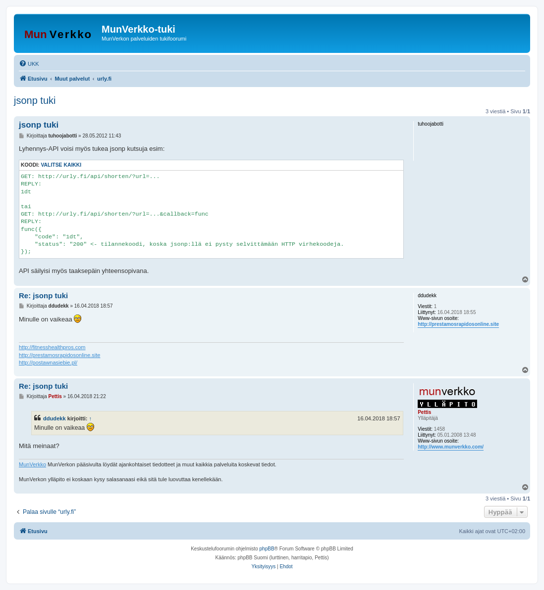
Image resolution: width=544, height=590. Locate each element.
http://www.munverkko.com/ (451, 447)
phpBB (267, 548)
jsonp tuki (35, 100)
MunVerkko (32, 464)
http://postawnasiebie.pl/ (48, 362)
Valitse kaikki (61, 165)
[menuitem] (29, 64)
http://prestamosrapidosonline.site (458, 324)
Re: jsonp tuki (43, 295)
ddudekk (54, 418)
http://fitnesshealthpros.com (52, 347)
